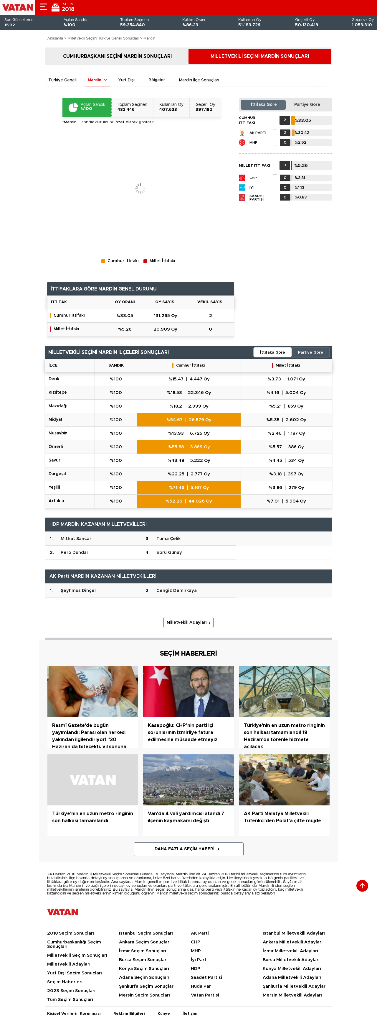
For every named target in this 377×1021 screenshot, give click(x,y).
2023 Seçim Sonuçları (71, 991)
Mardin (94, 80)
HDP (195, 968)
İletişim (190, 1014)
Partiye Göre (307, 105)
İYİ (251, 187)
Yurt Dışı (126, 80)
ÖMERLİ (56, 447)
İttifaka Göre (264, 105)
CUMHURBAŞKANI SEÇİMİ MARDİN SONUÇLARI (117, 56)
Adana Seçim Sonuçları (144, 977)
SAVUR (54, 460)
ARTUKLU (56, 501)
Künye (164, 1014)
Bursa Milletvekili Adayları (291, 960)
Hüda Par (201, 986)
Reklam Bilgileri (129, 1014)
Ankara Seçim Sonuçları (145, 942)
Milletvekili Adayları (187, 623)
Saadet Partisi (256, 197)
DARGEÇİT (57, 474)
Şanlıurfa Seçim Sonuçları (147, 986)
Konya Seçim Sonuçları (144, 968)
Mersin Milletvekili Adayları (292, 995)
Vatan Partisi (205, 995)
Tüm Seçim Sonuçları (70, 999)
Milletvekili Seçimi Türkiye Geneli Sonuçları (103, 38)
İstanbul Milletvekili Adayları (294, 933)
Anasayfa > (57, 38)
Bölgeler (157, 80)
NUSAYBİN (58, 433)
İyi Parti (199, 960)
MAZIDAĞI (58, 406)
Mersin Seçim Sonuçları (144, 995)
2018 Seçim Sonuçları (70, 933)
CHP (253, 178)
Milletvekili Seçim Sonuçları (77, 955)
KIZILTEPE (58, 392)
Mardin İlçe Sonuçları (199, 80)
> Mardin (147, 38)
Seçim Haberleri (64, 982)
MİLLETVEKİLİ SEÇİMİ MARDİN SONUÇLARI (260, 56)
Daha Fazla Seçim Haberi (184, 849)
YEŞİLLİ (54, 487)
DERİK (54, 379)
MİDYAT (55, 420)
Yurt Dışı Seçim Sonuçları (74, 973)
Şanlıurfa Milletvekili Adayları (295, 986)
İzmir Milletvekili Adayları (290, 951)
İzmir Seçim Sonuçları (142, 951)
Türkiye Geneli (62, 80)
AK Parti (257, 132)
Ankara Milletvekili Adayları (293, 942)
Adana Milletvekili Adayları (292, 977)
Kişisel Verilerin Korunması (74, 1014)
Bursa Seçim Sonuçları (143, 960)
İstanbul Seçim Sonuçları (146, 933)
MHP (253, 142)
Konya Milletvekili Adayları (292, 968)
